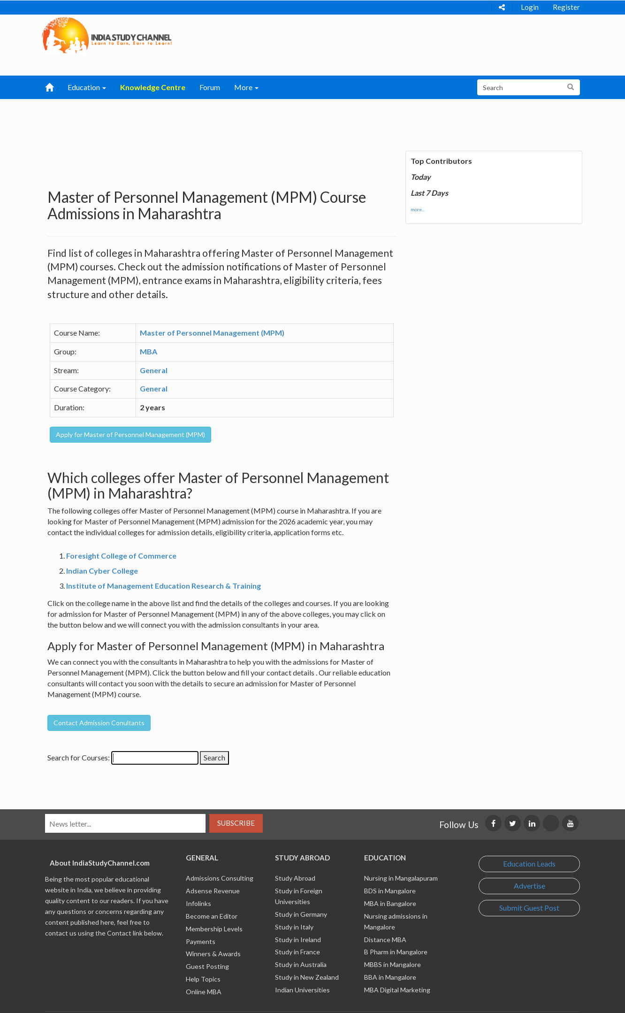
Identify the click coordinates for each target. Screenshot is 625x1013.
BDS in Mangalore (390, 891)
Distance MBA (385, 940)
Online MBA (203, 992)
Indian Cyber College (102, 570)
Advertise (529, 885)
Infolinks (198, 903)
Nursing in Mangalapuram (401, 878)
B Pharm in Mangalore (395, 952)
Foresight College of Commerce (121, 555)
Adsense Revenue (213, 891)
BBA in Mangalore (390, 977)
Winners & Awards (213, 954)
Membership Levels (214, 929)
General (154, 370)
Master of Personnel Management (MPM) (212, 332)
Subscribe (236, 823)
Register (566, 7)
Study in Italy (294, 927)
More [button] (246, 87)
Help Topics (203, 979)
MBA (148, 351)
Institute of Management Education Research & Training (163, 585)
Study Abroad (295, 878)
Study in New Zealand (307, 977)
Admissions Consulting (219, 878)
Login (530, 7)
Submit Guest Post (529, 907)
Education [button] (87, 87)
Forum (209, 87)
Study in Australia (301, 964)
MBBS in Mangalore (392, 964)
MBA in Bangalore (390, 903)
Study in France (297, 952)
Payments (200, 941)
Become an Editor (211, 916)
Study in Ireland (298, 940)
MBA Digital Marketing (397, 990)
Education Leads (529, 863)
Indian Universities (302, 990)
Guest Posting (207, 966)
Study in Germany (301, 914)
